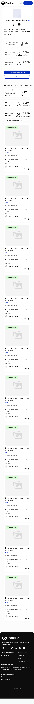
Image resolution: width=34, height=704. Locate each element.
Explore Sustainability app (8, 675)
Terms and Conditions (8, 652)
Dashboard (8, 85)
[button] (25, 701)
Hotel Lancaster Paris (16, 20)
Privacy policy (5, 655)
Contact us (21, 661)
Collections (18, 85)
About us (21, 655)
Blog (19, 658)
